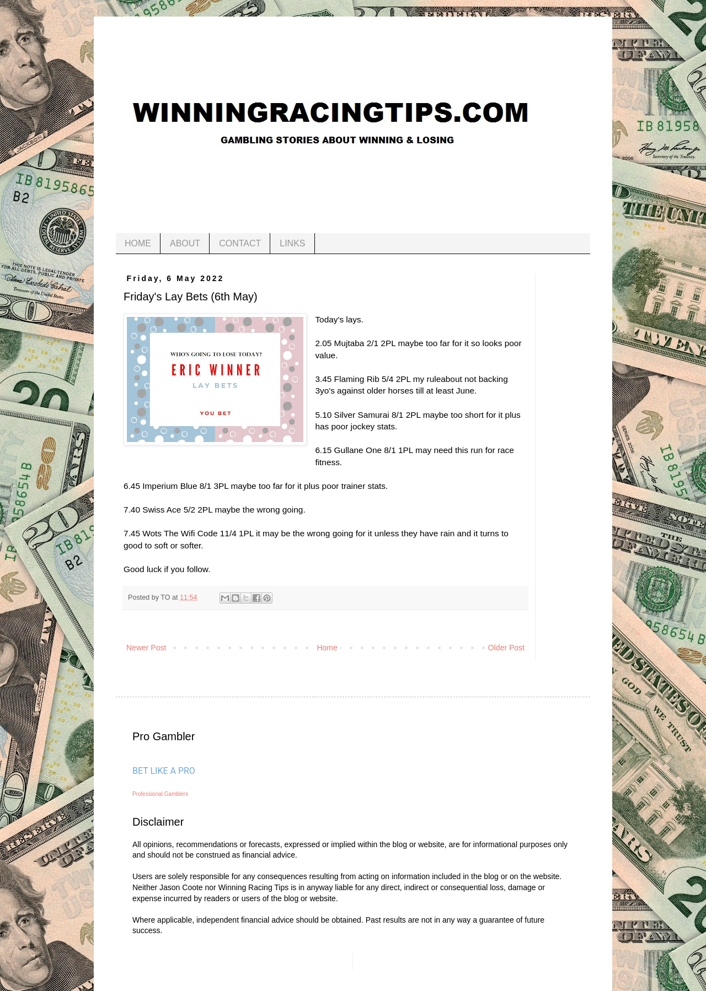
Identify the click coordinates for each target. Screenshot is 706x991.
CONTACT (240, 243)
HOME (138, 243)
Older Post (506, 647)
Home (327, 647)
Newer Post (146, 647)
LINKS (292, 243)
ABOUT (185, 243)
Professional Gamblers (160, 794)
